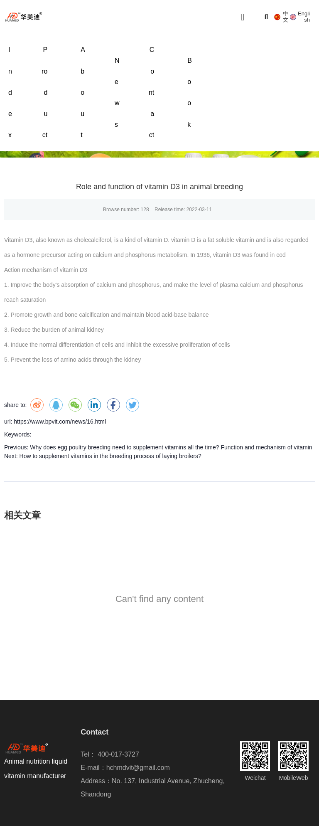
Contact (151, 92)
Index (10, 92)
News (117, 92)
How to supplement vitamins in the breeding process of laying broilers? (110, 456)
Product (44, 92)
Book (189, 92)
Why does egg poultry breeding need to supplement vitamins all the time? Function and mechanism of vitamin (171, 447)
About (83, 92)
